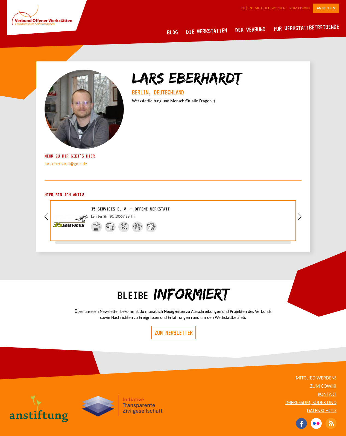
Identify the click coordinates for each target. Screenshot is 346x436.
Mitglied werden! (271, 8)
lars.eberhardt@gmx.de (66, 164)
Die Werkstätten (206, 31)
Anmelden (326, 8)
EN (250, 8)
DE (243, 8)
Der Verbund (250, 29)
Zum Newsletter (173, 332)
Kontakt (327, 394)
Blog (172, 32)
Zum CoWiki (300, 8)
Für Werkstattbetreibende (306, 27)
